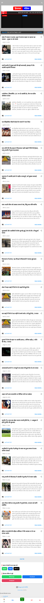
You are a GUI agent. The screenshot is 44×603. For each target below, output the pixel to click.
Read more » (38, 59)
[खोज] (42, 3)
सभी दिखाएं (39, 32)
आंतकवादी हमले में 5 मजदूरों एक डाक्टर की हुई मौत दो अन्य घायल (20, 368)
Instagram (11, 580)
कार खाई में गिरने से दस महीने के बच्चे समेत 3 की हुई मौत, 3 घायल (20, 313)
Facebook (32, 576)
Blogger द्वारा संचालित (22, 587)
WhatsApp (11, 576)
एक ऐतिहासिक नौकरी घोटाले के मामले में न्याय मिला (16, 122)
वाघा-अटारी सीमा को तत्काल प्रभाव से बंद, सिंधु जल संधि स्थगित (19, 204)
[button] (41, 37)
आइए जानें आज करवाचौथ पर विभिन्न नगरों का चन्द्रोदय (17, 394)
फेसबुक (10, 568)
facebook (5, 596)
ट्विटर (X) (16, 568)
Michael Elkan (20, 590)
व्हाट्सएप (4, 568)
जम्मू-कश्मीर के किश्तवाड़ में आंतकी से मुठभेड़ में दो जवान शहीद (19, 477)
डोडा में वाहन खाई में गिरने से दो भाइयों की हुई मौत (15, 287)
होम (4, 600)
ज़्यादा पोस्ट (22, 559)
